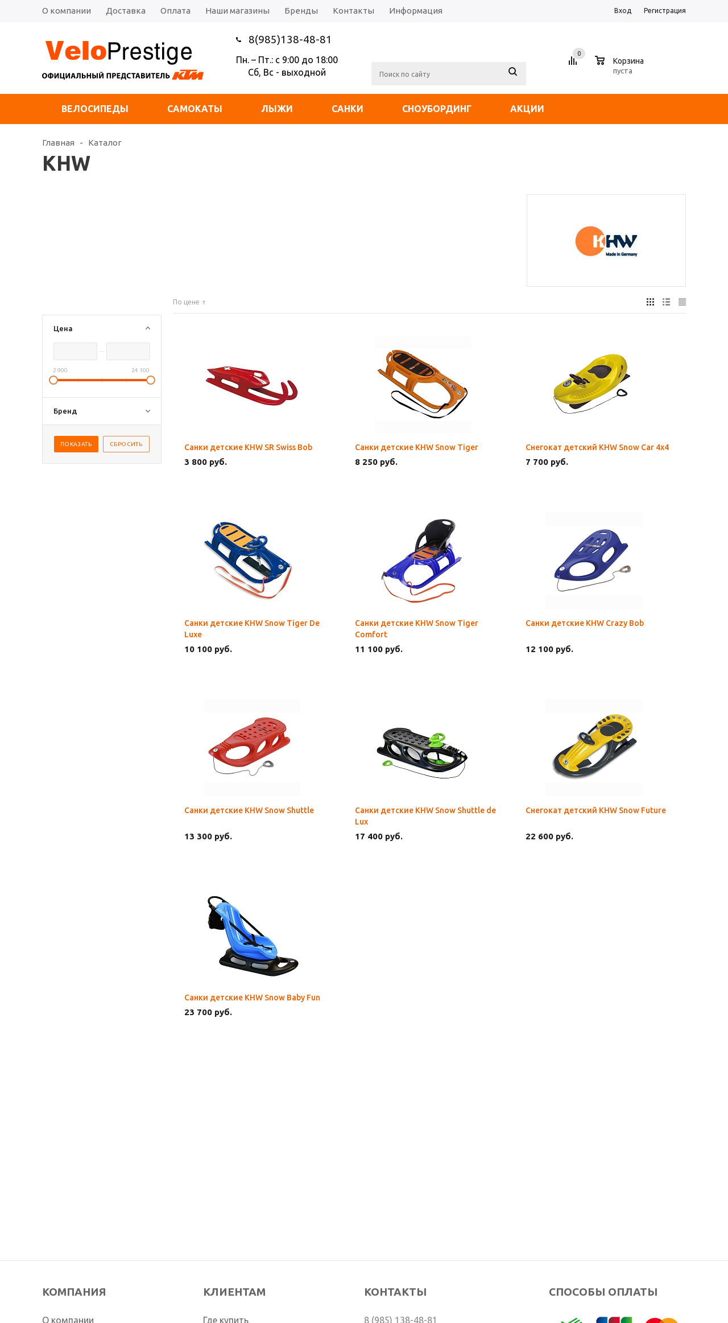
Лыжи (277, 109)
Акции (527, 109)
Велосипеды (95, 109)
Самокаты (194, 109)
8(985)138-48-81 (290, 39)
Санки (347, 109)
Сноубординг (436, 109)
